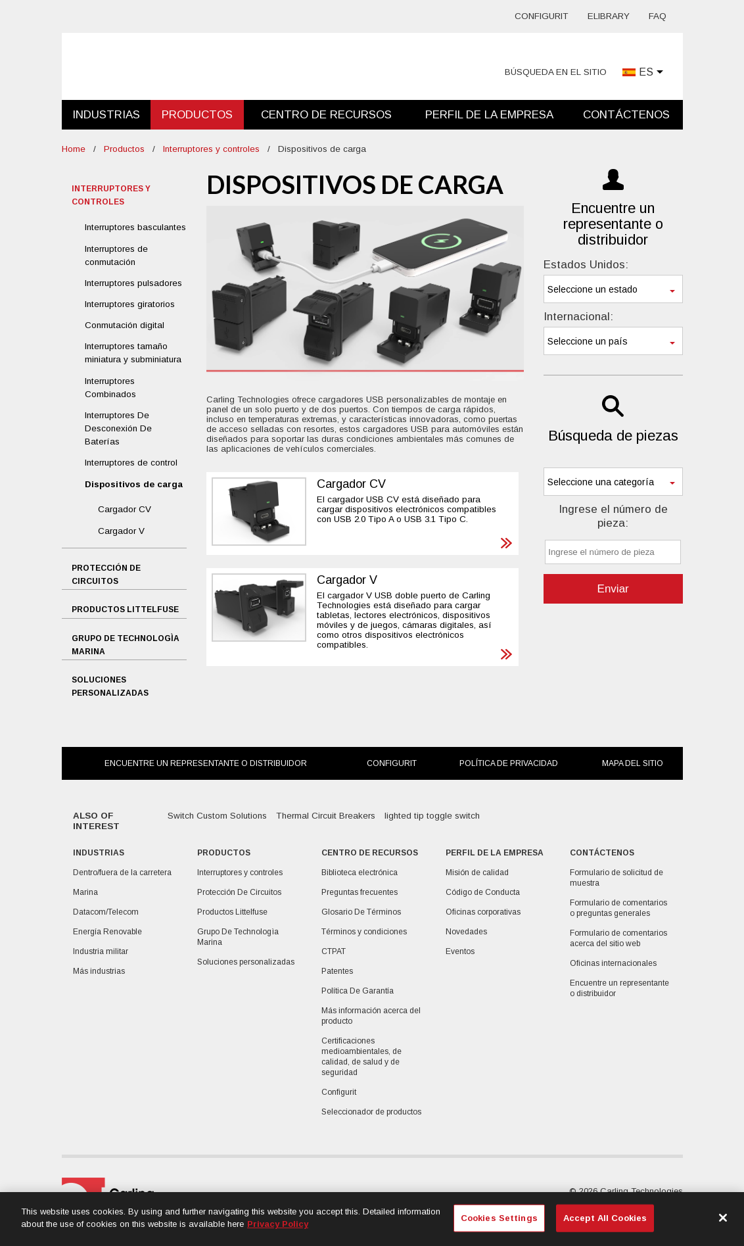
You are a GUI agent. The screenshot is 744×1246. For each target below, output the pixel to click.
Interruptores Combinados (110, 387)
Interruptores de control (131, 462)
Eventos (460, 951)
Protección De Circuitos (106, 574)
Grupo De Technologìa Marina (125, 645)
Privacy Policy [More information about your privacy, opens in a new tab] (277, 1224)
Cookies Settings (499, 1218)
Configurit (542, 16)
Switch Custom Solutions (217, 816)
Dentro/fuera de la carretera (122, 872)
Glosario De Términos (361, 912)
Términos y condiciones (364, 931)
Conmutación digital (124, 325)
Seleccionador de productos (371, 1111)
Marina (85, 892)
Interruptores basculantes (135, 227)
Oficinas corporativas (483, 912)
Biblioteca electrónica (359, 872)
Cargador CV (124, 509)
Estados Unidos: (586, 264)
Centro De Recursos (326, 114)
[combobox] (613, 289)
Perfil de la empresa (489, 114)
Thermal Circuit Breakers (325, 816)
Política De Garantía (357, 990)
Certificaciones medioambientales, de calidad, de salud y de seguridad (361, 1056)
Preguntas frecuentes (359, 892)
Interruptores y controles (211, 149)
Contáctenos (626, 114)
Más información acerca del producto (371, 1016)
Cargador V (121, 531)
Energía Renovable (107, 931)
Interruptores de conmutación (116, 255)
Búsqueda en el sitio (556, 72)
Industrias (106, 114)
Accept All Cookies (605, 1218)
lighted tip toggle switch (432, 816)
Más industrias (99, 971)
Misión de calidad (477, 872)
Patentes (337, 971)
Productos (197, 114)
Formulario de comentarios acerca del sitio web (618, 938)
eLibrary (609, 16)
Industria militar (100, 951)
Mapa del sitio (632, 763)
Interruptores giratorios (130, 304)
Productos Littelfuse (125, 609)
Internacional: (578, 316)
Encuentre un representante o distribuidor (206, 763)
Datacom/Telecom (106, 912)
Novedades (466, 931)
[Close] (723, 1217)
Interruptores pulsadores (133, 283)
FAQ (657, 16)
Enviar (613, 589)
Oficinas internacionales (613, 963)
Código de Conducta (483, 892)
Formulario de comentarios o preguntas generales (618, 908)
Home (73, 149)
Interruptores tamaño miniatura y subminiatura (133, 352)
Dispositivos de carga (134, 484)
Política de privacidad (508, 763)
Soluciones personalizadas (110, 686)
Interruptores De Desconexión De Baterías (118, 428)
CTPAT (333, 951)
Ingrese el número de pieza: (613, 516)
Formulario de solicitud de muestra (616, 878)
